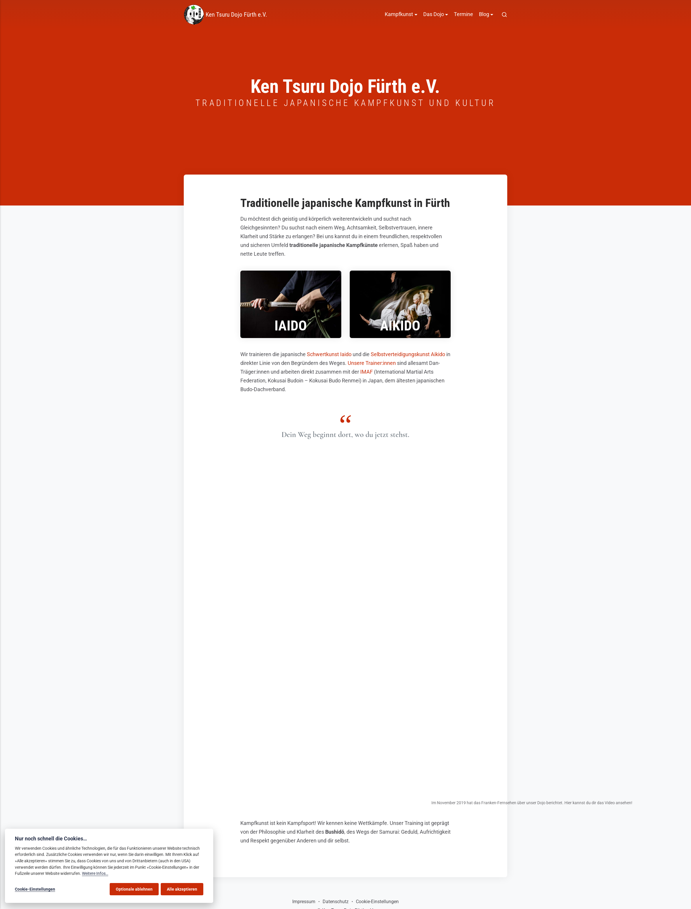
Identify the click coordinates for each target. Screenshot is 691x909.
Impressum (303, 901)
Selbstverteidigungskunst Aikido (408, 354)
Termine (463, 14)
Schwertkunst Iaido (329, 354)
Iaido (290, 325)
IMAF (366, 372)
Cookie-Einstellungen (377, 901)
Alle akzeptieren (182, 889)
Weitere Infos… (95, 873)
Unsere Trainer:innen (372, 363)
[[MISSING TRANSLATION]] (504, 14)
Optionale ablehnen (134, 889)
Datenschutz (336, 901)
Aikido (400, 325)
